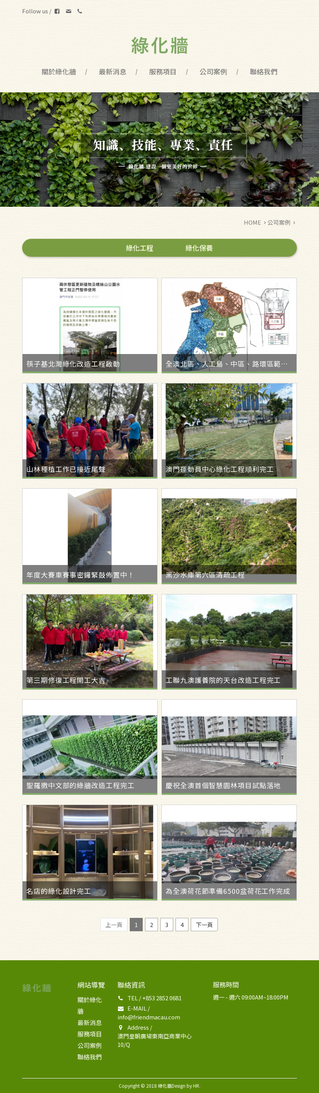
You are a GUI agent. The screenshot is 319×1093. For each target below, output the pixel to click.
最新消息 (112, 71)
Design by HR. (186, 1085)
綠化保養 (199, 248)
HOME (252, 222)
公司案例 (213, 71)
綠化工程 (139, 248)
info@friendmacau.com (149, 1017)
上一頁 (113, 925)
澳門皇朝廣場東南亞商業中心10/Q (155, 1040)
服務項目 (163, 71)
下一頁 (204, 925)
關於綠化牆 (59, 71)
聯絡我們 (263, 71)
